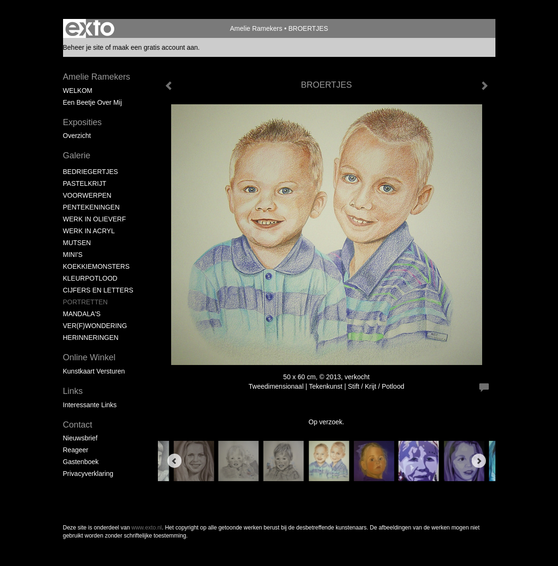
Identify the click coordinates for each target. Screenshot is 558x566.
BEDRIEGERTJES (90, 171)
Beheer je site (83, 47)
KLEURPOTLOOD (90, 278)
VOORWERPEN (87, 195)
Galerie (77, 155)
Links (73, 391)
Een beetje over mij (92, 102)
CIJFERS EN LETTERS (98, 290)
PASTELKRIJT (85, 183)
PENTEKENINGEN (91, 207)
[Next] (479, 461)
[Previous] (174, 461)
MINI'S (73, 254)
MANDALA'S (82, 314)
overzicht (77, 135)
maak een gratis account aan (155, 47)
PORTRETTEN (85, 302)
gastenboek (81, 462)
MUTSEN (77, 242)
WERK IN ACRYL (89, 231)
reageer (76, 450)
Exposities (82, 122)
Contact (77, 424)
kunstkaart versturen (94, 371)
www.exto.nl (146, 527)
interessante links (90, 405)
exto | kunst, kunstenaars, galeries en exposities (90, 28)
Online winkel (89, 357)
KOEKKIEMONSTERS (96, 266)
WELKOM (77, 90)
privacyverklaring (88, 473)
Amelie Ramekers (256, 28)
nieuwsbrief (80, 438)
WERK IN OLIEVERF (94, 219)
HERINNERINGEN (91, 337)
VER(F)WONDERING (95, 325)
